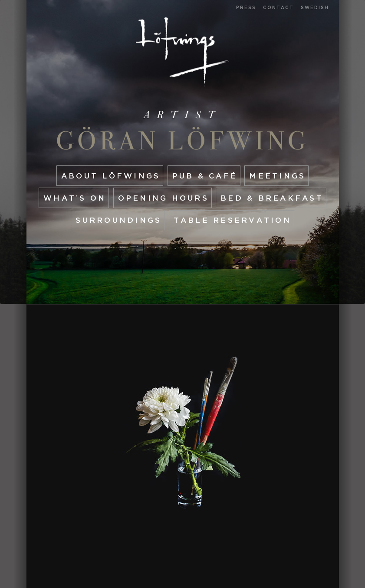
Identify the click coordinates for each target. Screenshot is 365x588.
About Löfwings (111, 176)
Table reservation (232, 220)
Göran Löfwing (182, 140)
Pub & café (205, 176)
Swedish (315, 7)
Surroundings (118, 220)
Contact (278, 7)
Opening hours (163, 198)
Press (246, 7)
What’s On (74, 198)
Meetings (277, 176)
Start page (182, 51)
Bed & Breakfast (271, 198)
